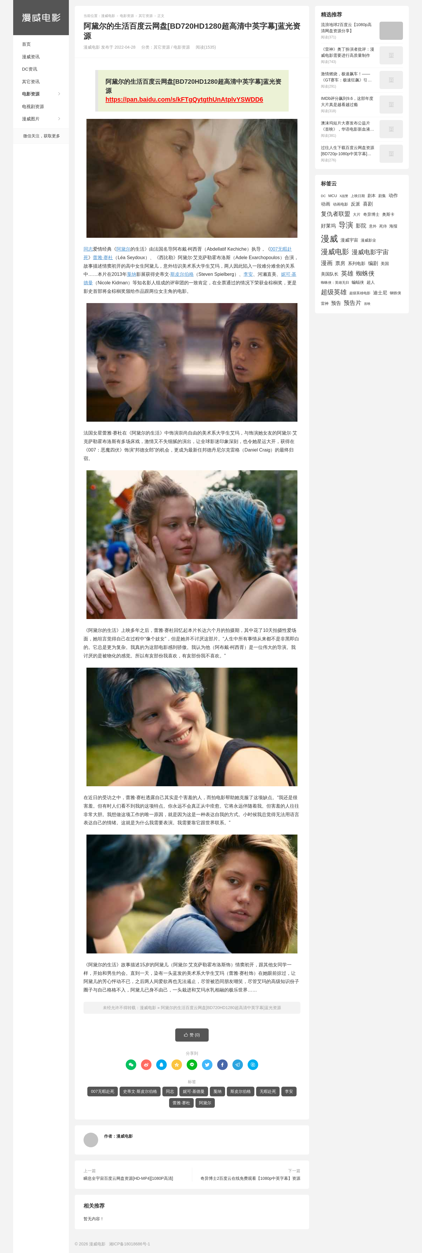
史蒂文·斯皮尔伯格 (140, 1091)
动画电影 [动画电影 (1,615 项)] (340, 204)
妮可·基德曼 (194, 1091)
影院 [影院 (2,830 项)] (361, 226)
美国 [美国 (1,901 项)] (385, 263)
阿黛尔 (123, 249)
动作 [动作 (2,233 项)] (393, 195)
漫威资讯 (31, 56)
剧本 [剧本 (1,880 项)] (371, 195)
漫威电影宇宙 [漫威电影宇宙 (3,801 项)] (370, 252)
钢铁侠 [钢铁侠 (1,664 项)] (395, 293)
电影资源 (31, 93)
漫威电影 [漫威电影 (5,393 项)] (335, 252)
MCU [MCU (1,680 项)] (332, 196)
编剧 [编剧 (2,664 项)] (373, 263)
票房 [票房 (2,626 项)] (340, 263)
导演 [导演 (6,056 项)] (345, 225)
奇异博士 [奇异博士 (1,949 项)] (371, 214)
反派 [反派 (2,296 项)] (355, 203)
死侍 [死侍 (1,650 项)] (383, 226)
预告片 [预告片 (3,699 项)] (352, 303)
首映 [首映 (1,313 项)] (367, 303)
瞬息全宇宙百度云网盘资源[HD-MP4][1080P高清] (128, 1178)
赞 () (192, 1035)
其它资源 (146, 16)
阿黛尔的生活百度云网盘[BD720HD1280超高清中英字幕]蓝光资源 (221, 1007)
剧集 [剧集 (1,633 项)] (382, 196)
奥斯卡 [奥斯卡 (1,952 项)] (388, 214)
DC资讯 (29, 68)
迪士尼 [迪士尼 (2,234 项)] (380, 292)
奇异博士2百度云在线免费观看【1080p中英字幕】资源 (250, 1178)
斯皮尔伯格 (182, 274)
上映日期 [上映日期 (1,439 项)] (358, 196)
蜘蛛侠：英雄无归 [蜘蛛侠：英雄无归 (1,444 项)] (335, 282)
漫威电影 (41, 17)
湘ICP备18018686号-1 (129, 1244)
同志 (88, 249)
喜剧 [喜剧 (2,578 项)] (368, 204)
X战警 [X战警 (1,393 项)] (344, 196)
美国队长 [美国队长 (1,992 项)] (329, 274)
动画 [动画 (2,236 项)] (325, 203)
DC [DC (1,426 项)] (323, 196)
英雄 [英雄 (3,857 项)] (347, 273)
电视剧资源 (33, 106)
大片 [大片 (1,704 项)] (356, 214)
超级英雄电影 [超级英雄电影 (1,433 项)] (359, 293)
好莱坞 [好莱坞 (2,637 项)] (328, 226)
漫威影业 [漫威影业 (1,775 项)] (368, 240)
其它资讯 (31, 81)
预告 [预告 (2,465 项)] (336, 303)
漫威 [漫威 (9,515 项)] (329, 238)
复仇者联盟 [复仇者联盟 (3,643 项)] (335, 214)
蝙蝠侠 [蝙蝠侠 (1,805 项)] (358, 282)
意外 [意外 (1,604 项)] (373, 226)
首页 (26, 44)
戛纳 (131, 274)
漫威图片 (31, 118)
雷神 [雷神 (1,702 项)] (325, 303)
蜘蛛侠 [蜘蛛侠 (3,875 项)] (365, 273)
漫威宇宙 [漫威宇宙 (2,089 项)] (349, 239)
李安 (248, 274)
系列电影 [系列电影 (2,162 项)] (356, 263)
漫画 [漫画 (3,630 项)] (327, 263)
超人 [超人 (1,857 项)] (371, 282)
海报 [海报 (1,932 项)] (393, 226)
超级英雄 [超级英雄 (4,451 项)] (334, 292)
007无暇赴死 (102, 1091)
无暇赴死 (268, 1091)
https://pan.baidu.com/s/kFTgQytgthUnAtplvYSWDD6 (184, 99)
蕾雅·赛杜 (103, 257)
